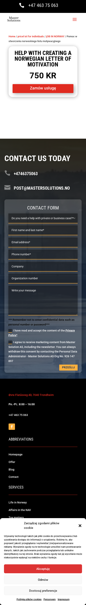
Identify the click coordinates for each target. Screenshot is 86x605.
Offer (12, 462)
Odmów (43, 580)
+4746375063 (26, 173)
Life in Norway (18, 502)
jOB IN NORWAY (55, 36)
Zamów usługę (43, 88)
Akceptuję (43, 569)
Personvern (49, 599)
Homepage (16, 454)
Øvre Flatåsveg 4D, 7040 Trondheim (31, 395)
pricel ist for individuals (31, 36)
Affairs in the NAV (20, 510)
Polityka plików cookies (29, 599)
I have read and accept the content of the (41, 333)
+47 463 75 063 (43, 5)
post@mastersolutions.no (42, 188)
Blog (11, 469)
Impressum (63, 599)
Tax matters (16, 517)
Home (12, 36)
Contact (14, 476)
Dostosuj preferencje (43, 591)
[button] (80, 526)
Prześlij (68, 367)
